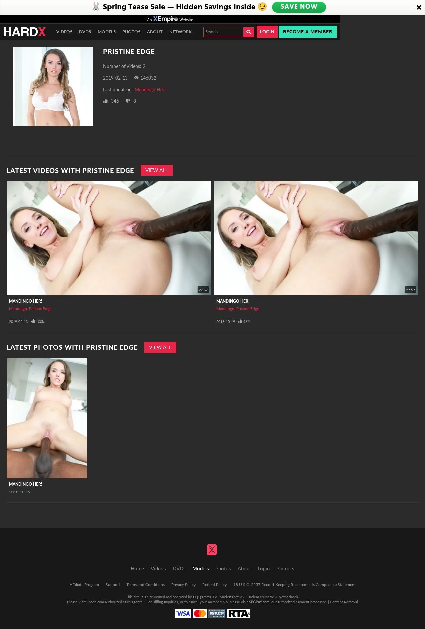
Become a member (307, 31)
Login (267, 31)
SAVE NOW (299, 7)
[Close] (419, 7)
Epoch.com (95, 602)
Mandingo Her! (150, 89)
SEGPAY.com (259, 602)
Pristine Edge (40, 308)
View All (156, 170)
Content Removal (344, 602)
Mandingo (18, 308)
